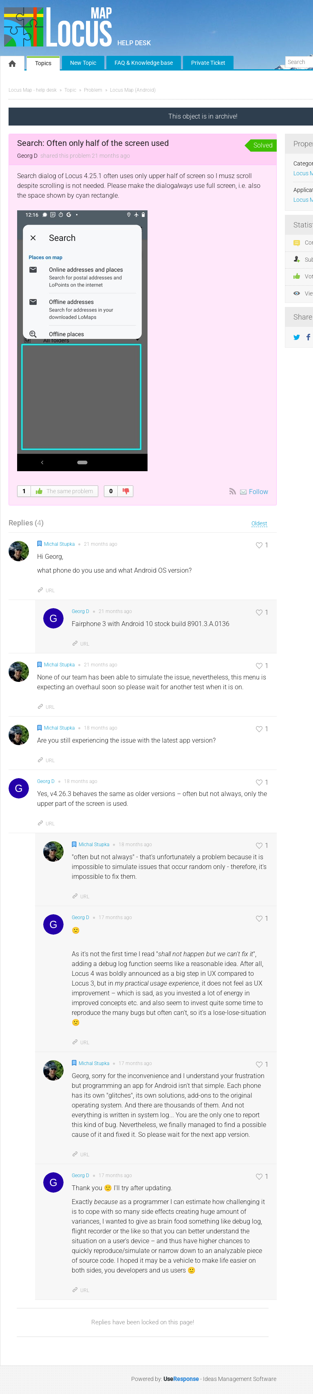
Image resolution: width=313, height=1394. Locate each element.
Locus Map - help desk (33, 90)
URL (46, 590)
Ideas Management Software (239, 1379)
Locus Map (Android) (133, 90)
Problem (93, 90)
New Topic (83, 63)
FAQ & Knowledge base (144, 63)
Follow (258, 492)
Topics (43, 63)
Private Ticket (208, 63)
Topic (70, 90)
